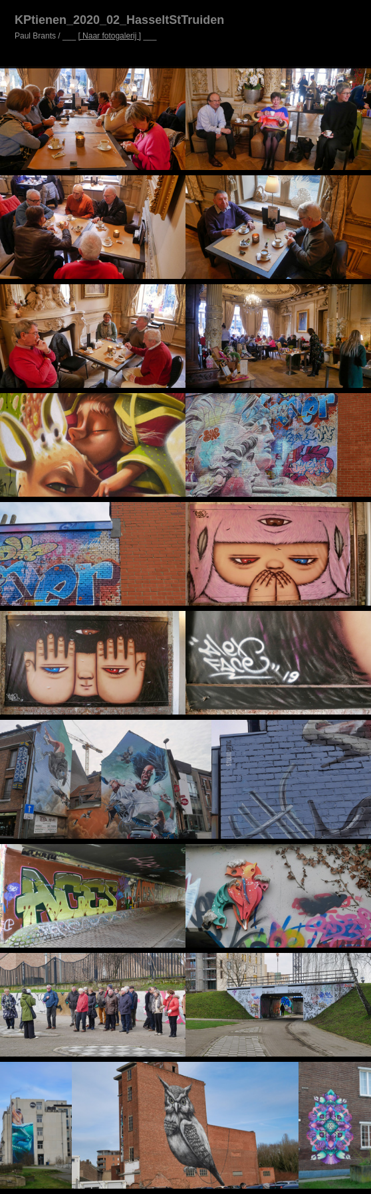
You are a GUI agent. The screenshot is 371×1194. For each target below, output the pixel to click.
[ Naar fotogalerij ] (109, 36)
